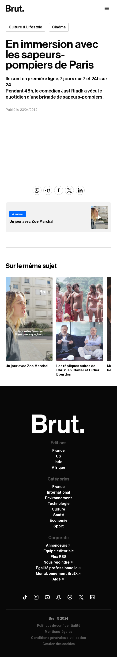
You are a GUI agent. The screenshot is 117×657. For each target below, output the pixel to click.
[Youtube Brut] (47, 597)
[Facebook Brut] (70, 597)
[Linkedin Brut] (92, 597)
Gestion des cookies (58, 644)
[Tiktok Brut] (25, 597)
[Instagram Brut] (36, 597)
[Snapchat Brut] (58, 597)
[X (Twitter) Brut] (81, 597)
